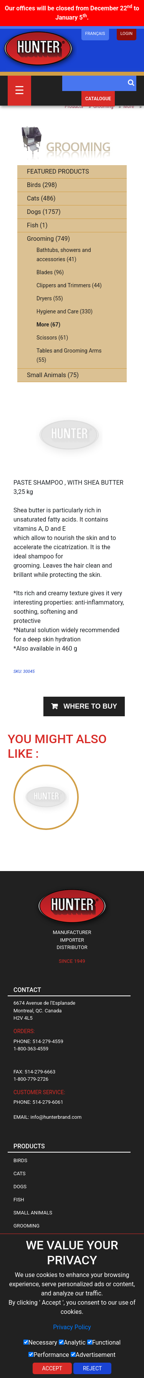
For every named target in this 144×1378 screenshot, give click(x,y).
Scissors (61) (52, 338)
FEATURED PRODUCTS (58, 171)
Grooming (103, 106)
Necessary (40, 1342)
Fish (18, 1199)
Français (95, 33)
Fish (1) (37, 225)
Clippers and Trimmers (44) (69, 285)
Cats (19, 1173)
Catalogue (98, 98)
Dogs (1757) (44, 211)
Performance (48, 1354)
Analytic (72, 1342)
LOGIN (126, 33)
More (128, 106)
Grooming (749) (48, 238)
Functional (104, 1342)
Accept (52, 1368)
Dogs (19, 1186)
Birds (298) (42, 185)
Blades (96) (50, 272)
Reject (92, 1368)
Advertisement (93, 1354)
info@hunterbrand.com (55, 1117)
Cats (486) (41, 198)
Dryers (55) (49, 298)
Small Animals (32, 1213)
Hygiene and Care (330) (64, 311)
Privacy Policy (72, 1327)
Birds (20, 1160)
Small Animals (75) (53, 375)
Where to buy (90, 706)
